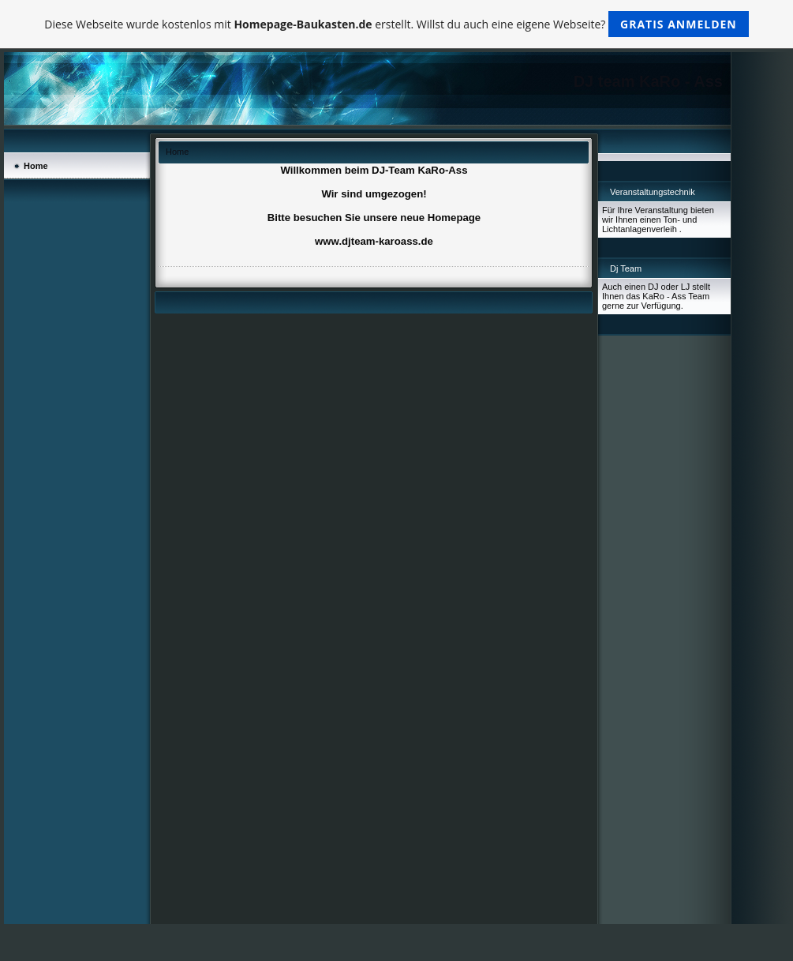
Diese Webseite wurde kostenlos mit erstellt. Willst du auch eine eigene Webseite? (396, 24)
